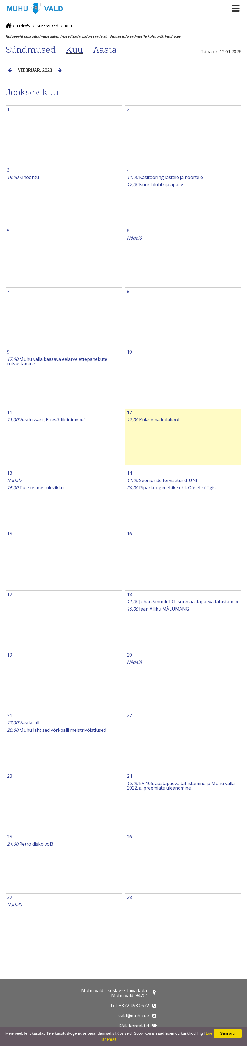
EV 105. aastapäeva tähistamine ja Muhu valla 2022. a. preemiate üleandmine (181, 785)
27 (9, 897)
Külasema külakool (153, 420)
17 (9, 594)
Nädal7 (14, 480)
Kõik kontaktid (133, 1026)
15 (9, 533)
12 (129, 412)
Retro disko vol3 (30, 844)
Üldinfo (23, 26)
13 (9, 473)
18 (129, 594)
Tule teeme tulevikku (35, 487)
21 (9, 715)
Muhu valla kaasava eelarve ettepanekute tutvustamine (57, 361)
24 (129, 776)
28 (129, 897)
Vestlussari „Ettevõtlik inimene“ (46, 420)
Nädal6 (134, 238)
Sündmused (47, 26)
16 (129, 533)
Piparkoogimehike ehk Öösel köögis (171, 487)
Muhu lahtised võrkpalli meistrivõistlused (56, 730)
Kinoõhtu (23, 177)
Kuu (68, 26)
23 (9, 776)
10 (129, 352)
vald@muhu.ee (133, 1016)
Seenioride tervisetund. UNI (162, 480)
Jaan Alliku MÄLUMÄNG (158, 609)
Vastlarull (23, 723)
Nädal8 (134, 662)
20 (129, 655)
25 (9, 836)
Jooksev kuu (32, 92)
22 (129, 715)
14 (129, 473)
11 (9, 412)
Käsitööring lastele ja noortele (165, 177)
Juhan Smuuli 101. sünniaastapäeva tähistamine (183, 601)
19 (9, 655)
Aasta (105, 49)
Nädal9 (14, 904)
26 (129, 836)
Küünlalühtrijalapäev (155, 184)
